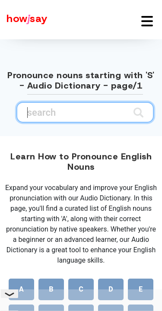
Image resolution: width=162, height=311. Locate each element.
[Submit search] (138, 112)
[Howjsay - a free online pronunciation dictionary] (24, 20)
